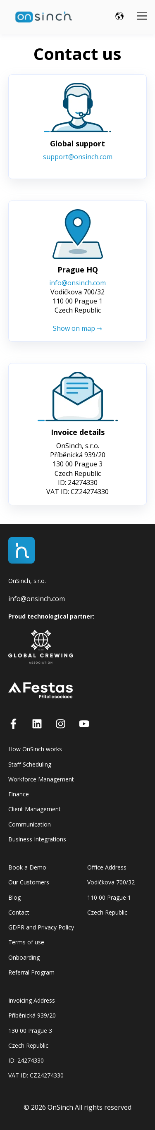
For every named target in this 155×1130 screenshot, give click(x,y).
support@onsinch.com (77, 156)
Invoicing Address (31, 1000)
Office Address (106, 867)
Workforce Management (41, 779)
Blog (14, 897)
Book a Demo (27, 867)
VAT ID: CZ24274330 (36, 1075)
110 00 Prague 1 (109, 897)
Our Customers (28, 882)
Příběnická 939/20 (32, 1015)
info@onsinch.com (77, 282)
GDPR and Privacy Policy (41, 927)
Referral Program (31, 972)
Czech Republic (107, 912)
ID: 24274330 (26, 1060)
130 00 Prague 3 (30, 1030)
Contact (18, 912)
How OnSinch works (35, 749)
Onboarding (24, 957)
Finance (18, 794)
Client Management (34, 808)
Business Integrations (37, 839)
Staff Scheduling (29, 764)
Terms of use (26, 942)
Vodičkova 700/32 (111, 882)
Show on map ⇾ (77, 328)
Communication (29, 824)
